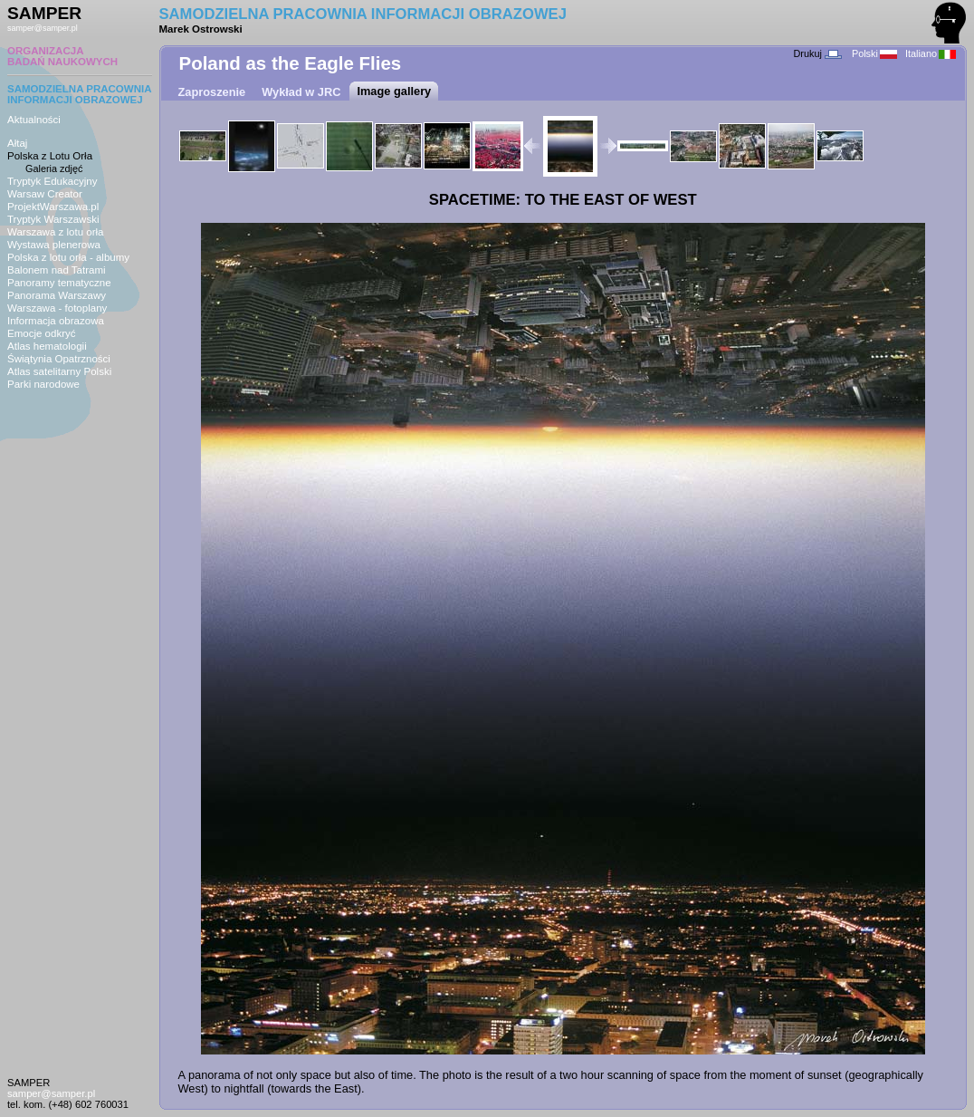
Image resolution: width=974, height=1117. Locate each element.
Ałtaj (17, 143)
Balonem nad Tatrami (56, 270)
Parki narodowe (43, 384)
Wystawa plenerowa (53, 244)
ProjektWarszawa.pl (53, 206)
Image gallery (394, 91)
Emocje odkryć (41, 333)
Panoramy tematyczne (59, 282)
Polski (874, 53)
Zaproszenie (212, 92)
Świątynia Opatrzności (58, 358)
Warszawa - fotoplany (57, 308)
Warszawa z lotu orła (55, 231)
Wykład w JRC (301, 92)
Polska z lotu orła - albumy (68, 257)
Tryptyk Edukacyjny (52, 181)
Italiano (930, 53)
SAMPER (44, 13)
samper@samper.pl (42, 28)
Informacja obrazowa (55, 320)
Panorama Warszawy (56, 295)
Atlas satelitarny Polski (59, 371)
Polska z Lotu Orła (49, 155)
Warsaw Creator (44, 193)
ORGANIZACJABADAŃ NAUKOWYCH (62, 56)
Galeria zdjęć (53, 168)
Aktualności (34, 119)
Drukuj (817, 53)
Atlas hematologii (47, 346)
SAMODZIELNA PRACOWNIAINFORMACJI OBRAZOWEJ (79, 94)
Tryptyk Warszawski (53, 219)
